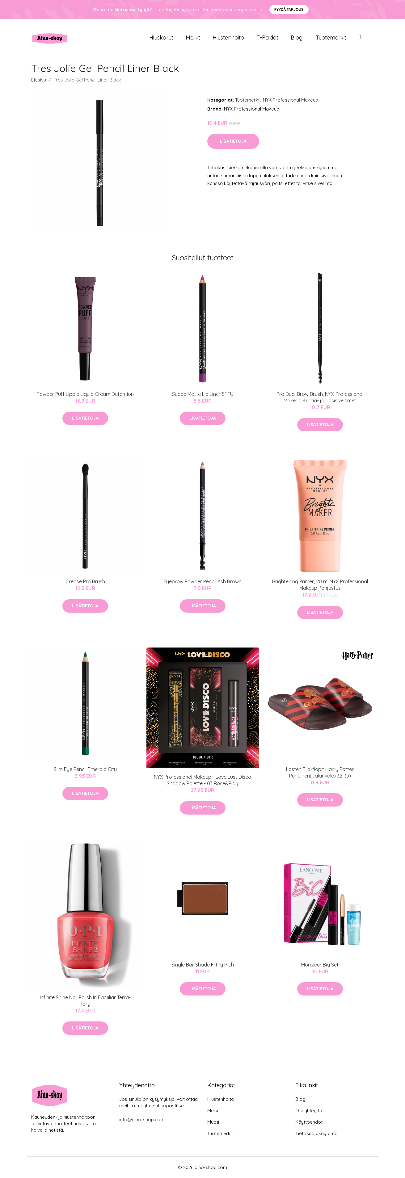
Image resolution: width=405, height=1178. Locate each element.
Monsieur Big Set (320, 965)
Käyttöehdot (309, 1122)
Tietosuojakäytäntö (316, 1133)
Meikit (193, 37)
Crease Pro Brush (85, 581)
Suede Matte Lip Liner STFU (202, 394)
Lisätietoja (233, 141)
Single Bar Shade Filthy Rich (202, 965)
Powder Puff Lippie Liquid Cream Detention (85, 394)
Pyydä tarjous (289, 9)
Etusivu (38, 80)
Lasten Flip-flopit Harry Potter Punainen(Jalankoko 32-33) (320, 772)
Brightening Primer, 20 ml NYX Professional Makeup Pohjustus (320, 584)
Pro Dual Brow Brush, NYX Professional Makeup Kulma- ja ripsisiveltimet (319, 397)
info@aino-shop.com (141, 1119)
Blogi (297, 37)
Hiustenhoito (228, 37)
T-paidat (267, 37)
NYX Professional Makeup (290, 100)
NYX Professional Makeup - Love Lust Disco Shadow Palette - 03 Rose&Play (202, 780)
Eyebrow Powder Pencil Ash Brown (202, 581)
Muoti (213, 1122)
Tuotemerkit (331, 37)
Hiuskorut (161, 37)
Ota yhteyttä (308, 1110)
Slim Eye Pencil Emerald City (85, 769)
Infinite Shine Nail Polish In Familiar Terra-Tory (85, 1000)
